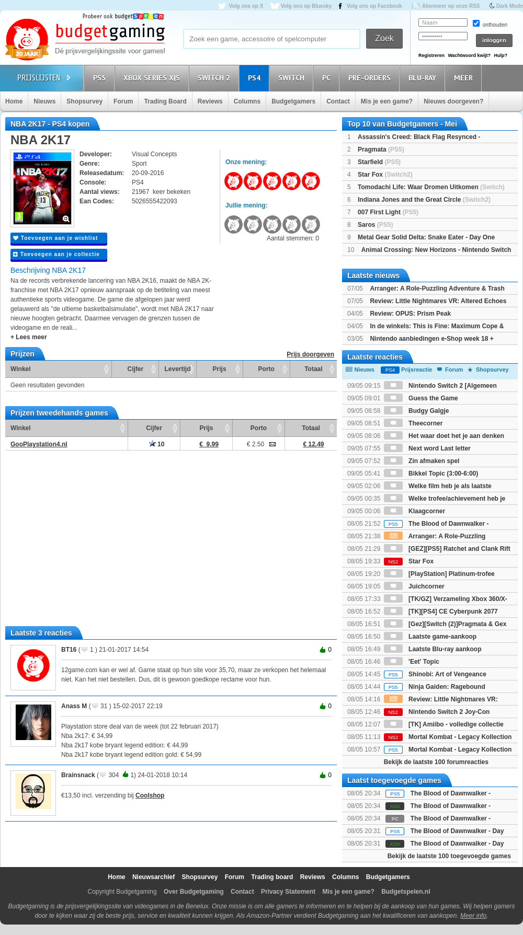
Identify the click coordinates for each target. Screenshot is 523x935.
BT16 (68, 649)
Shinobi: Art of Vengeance (435, 674)
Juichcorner (414, 586)
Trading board (272, 877)
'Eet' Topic (411, 661)
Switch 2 (215, 78)
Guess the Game (421, 398)
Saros (375, 224)
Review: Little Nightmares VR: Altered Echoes (438, 301)
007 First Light (388, 212)
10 (157, 444)
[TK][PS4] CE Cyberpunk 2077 (441, 611)
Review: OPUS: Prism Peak (410, 313)
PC (328, 78)
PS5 (101, 78)
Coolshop (149, 795)
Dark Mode (509, 6)
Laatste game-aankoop (430, 636)
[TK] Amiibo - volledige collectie (444, 724)
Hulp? (500, 55)
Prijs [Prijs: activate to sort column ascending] (219, 369)
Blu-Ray (423, 78)
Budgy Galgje (416, 410)
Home (13, 101)
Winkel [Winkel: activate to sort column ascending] (20, 369)
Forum (123, 101)
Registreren (431, 55)
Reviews (210, 101)
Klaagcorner (414, 511)
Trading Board (165, 101)
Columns (247, 101)
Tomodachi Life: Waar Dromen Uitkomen (431, 187)
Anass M (74, 706)
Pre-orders (371, 78)
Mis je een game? (387, 101)
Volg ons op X (246, 6)
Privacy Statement (288, 891)
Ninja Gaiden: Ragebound (434, 686)
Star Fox (385, 174)
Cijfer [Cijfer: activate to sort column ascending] (136, 369)
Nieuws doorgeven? (453, 101)
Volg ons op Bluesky (306, 6)
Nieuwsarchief (153, 877)
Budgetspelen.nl (405, 891)
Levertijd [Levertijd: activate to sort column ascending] (177, 369)
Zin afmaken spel (422, 461)
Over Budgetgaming (194, 891)
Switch (293, 78)
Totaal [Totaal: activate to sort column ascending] (313, 369)
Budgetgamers (293, 101)
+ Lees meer (28, 337)
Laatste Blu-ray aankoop (433, 649)
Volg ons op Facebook (374, 6)
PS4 (256, 78)
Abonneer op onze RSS (451, 6)
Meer (465, 78)
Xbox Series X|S (153, 78)
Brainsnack (78, 775)
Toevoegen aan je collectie (56, 254)
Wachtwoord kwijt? (469, 55)
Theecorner (413, 423)
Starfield (379, 162)
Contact (338, 101)
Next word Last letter (427, 448)
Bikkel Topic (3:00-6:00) (431, 473)
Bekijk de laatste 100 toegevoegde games (449, 856)
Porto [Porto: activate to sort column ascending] (266, 369)
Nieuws (44, 101)
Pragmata (381, 149)
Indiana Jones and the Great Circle (424, 199)
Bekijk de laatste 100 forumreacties (436, 762)
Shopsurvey (84, 101)
